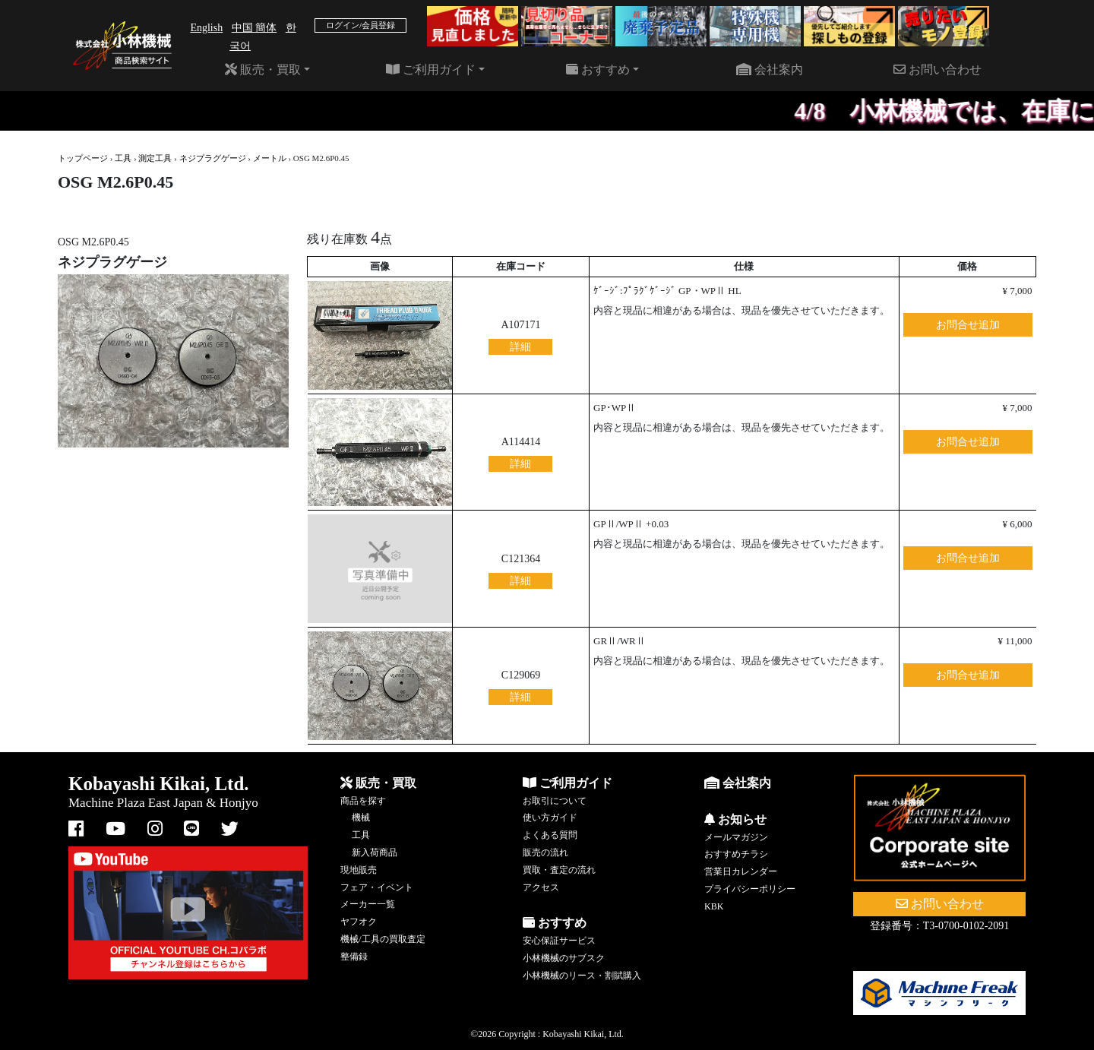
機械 (361, 817)
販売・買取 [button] (263, 69)
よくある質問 (550, 835)
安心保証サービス (559, 940)
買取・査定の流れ (559, 870)
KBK (713, 906)
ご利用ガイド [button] (431, 69)
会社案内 (769, 69)
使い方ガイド (550, 817)
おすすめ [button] (598, 69)
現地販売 (358, 870)
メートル (269, 158)
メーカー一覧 (367, 904)
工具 (123, 158)
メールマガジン (736, 837)
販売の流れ (545, 852)
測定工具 (155, 158)
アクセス (541, 887)
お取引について (555, 800)
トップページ (83, 158)
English (206, 27)
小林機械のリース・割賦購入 (582, 975)
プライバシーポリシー (749, 889)
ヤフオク (358, 921)
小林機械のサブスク (564, 958)
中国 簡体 (254, 27)
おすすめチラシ (736, 854)
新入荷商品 (374, 852)
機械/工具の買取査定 (382, 939)
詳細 (520, 347)
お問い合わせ (937, 69)
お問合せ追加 (968, 324)
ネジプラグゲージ (212, 158)
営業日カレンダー (740, 871)
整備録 (354, 956)
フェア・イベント (376, 887)
